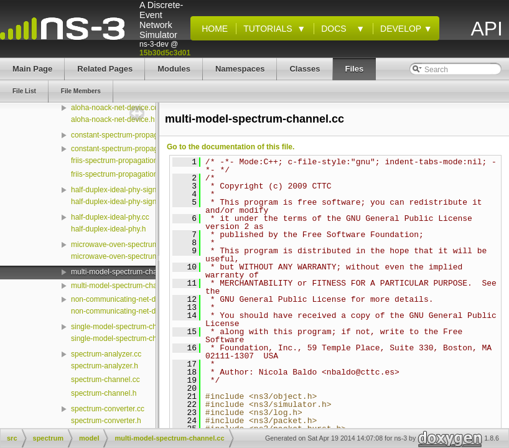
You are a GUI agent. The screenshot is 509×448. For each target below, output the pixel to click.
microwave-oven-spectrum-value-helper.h (139, 256)
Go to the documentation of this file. (230, 146)
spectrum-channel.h (103, 393)
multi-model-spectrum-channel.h (124, 285)
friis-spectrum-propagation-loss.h (125, 174)
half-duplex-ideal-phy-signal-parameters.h (139, 201)
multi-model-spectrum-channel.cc (126, 272)
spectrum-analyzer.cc (106, 354)
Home (212, 29)
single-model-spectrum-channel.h (126, 338)
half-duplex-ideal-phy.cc (110, 217)
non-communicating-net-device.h (125, 311)
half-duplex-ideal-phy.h (108, 229)
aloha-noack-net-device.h (113, 119)
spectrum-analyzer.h (104, 366)
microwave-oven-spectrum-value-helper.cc (141, 244)
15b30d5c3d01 (164, 53)
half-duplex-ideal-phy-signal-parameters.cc (141, 189)
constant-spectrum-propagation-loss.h (133, 148)
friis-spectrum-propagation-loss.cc (127, 160)
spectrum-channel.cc (105, 379)
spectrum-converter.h (106, 420)
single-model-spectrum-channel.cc (128, 326)
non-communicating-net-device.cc (126, 299)
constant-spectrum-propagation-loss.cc (135, 135)
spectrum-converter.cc (107, 408)
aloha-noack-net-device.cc (114, 107)
